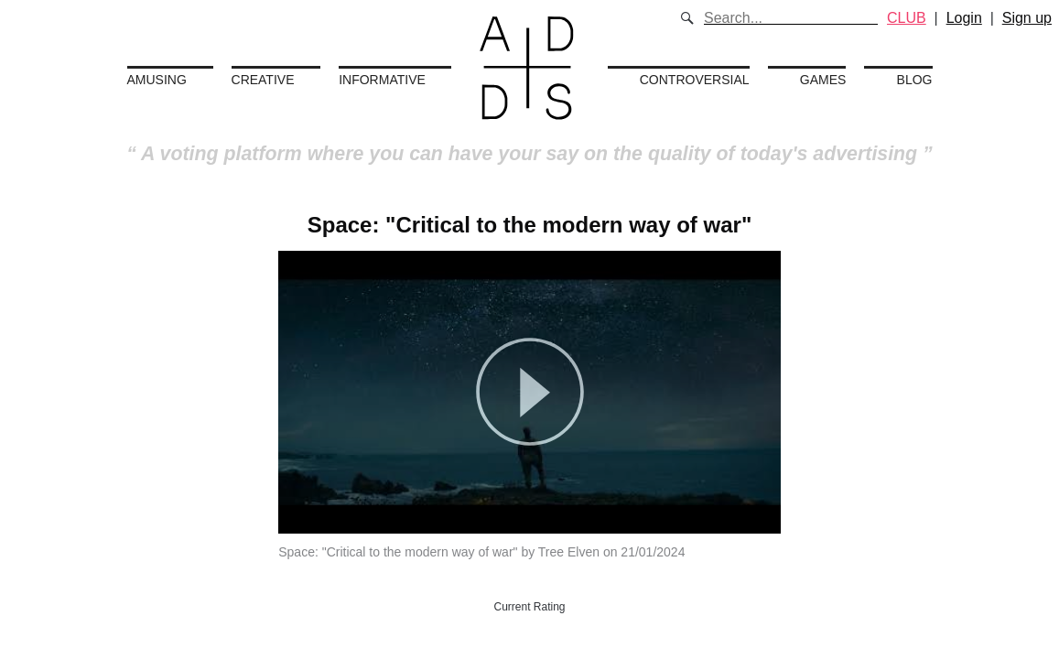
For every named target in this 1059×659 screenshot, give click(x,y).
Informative (382, 79)
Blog (915, 79)
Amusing (157, 79)
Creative (263, 79)
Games (823, 79)
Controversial (695, 79)
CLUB (906, 18)
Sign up (1027, 18)
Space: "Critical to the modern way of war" (530, 224)
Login (964, 18)
